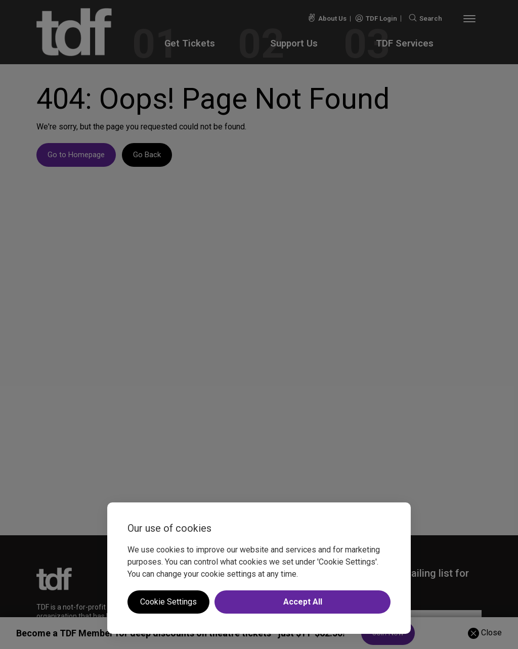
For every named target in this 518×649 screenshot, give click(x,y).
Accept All (302, 602)
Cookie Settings (168, 602)
